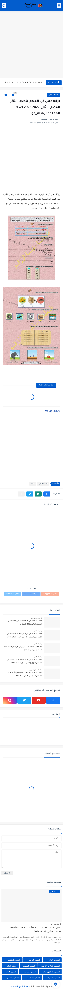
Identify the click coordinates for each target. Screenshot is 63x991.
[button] (46, 494)
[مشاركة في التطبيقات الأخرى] (21, 494)
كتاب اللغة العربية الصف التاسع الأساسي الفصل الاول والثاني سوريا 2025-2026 (24, 661)
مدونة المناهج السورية (20, 987)
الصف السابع (54, 977)
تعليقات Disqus (12, 594)
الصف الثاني (53, 95)
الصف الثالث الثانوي (50, 966)
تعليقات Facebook (31, 594)
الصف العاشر (13, 977)
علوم (33, 484)
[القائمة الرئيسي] (59, 5)
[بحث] (4, 5)
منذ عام (37, 631)
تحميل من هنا (52, 411)
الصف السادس (33, 977)
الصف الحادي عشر (51, 971)
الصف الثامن (29, 966)
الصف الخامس (29, 971)
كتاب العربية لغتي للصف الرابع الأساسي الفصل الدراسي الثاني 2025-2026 (25, 674)
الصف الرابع (11, 971)
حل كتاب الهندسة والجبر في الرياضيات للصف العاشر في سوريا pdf (23, 648)
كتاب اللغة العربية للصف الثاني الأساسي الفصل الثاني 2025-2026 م (25, 622)
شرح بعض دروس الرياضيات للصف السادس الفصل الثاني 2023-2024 (36, 929)
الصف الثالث (14, 960)
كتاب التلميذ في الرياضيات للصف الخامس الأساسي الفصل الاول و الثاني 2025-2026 (24, 635)
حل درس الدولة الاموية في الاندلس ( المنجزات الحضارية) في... (23, 83)
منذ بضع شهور (35, 618)
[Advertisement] (31, 45)
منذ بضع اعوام (54, 924)
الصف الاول (54, 960)
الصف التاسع (34, 960)
